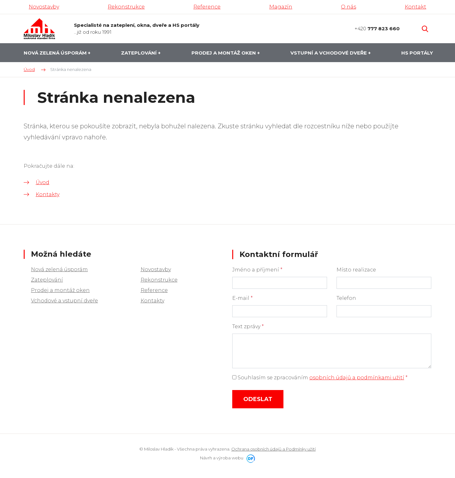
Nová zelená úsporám (59, 269)
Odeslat (257, 399)
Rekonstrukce (159, 280)
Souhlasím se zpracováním (320, 378)
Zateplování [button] (139, 53)
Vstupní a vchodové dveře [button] (329, 53)
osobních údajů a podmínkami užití (356, 378)
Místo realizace (356, 270)
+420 (377, 29)
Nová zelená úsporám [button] (56, 53)
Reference (154, 290)
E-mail (242, 298)
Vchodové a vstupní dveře (64, 301)
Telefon (346, 298)
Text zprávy (248, 326)
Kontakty (47, 194)
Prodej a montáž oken (60, 290)
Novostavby (156, 269)
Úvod (42, 182)
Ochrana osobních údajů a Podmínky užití (273, 449)
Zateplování (47, 280)
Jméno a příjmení (257, 270)
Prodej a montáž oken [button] (224, 53)
